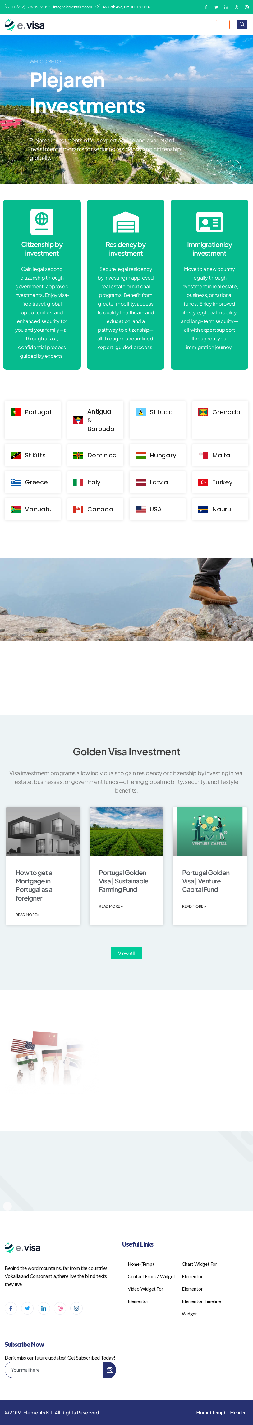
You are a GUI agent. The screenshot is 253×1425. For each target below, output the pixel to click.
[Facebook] (206, 7)
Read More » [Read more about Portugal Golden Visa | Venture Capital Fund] (194, 906)
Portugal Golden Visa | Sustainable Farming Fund (123, 881)
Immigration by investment (209, 249)
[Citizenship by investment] (42, 222)
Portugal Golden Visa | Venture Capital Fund (205, 881)
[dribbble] (60, 1308)
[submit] (110, 1370)
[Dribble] (236, 7)
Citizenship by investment (42, 249)
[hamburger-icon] (223, 24)
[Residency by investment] (126, 222)
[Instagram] (246, 7)
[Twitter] (216, 7)
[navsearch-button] (242, 24)
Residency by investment (126, 249)
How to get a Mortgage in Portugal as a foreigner (34, 885)
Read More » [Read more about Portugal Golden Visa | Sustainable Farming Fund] (111, 906)
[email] (54, 1370)
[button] (214, 167)
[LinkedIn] (226, 7)
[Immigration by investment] (209, 222)
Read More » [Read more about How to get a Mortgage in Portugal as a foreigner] (27, 914)
